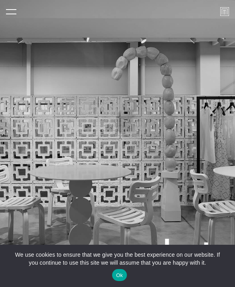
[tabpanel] (117, 143)
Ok (119, 275)
